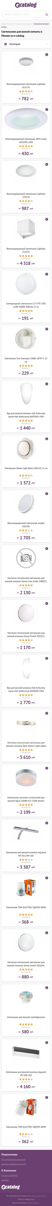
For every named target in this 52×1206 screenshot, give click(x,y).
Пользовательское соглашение (13, 1159)
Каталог (3, 24)
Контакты (5, 1180)
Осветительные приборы (24, 24)
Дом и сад (11, 24)
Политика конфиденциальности (13, 1164)
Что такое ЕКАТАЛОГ (9, 1175)
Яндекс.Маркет (33, 1203)
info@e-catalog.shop (38, 1196)
